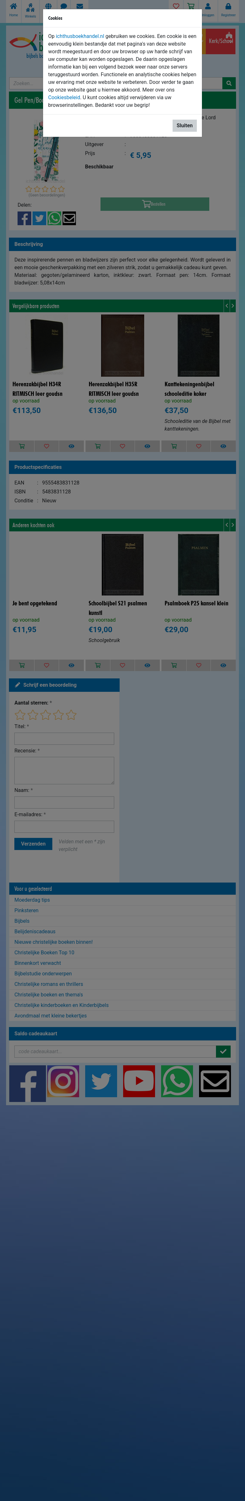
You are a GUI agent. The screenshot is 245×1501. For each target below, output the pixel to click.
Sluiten (185, 125)
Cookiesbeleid (64, 97)
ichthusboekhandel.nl (80, 36)
